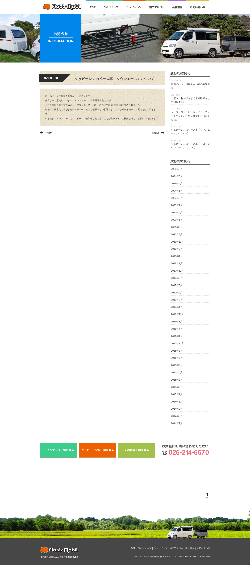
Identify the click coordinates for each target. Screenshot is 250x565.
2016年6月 (177, 328)
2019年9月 (177, 248)
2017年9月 (177, 278)
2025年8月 (177, 169)
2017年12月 (177, 270)
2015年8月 (177, 350)
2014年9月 (177, 408)
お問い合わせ (203, 548)
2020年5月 (177, 227)
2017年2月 (177, 299)
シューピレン (160, 548)
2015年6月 (177, 365)
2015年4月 (177, 372)
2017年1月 (177, 307)
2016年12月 (177, 314)
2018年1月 (177, 263)
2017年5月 (177, 285)
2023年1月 (177, 205)
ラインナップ (144, 548)
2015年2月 (177, 387)
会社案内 (189, 548)
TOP (133, 548)
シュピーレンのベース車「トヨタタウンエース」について (190, 144)
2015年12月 (177, 343)
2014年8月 (177, 416)
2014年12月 (177, 401)
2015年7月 (177, 357)
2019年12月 (177, 241)
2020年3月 (177, 234)
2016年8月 (177, 321)
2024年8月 (177, 176)
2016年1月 (177, 336)
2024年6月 (177, 183)
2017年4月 (177, 292)
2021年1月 (177, 219)
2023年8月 (177, 198)
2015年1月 (177, 394)
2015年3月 (177, 379)
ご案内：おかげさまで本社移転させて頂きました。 (190, 98)
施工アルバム (176, 548)
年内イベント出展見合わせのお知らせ (190, 84)
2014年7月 (177, 423)
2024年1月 (177, 190)
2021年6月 (177, 212)
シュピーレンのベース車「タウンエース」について (190, 130)
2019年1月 (177, 256)
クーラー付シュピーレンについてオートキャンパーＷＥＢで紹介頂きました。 (190, 114)
